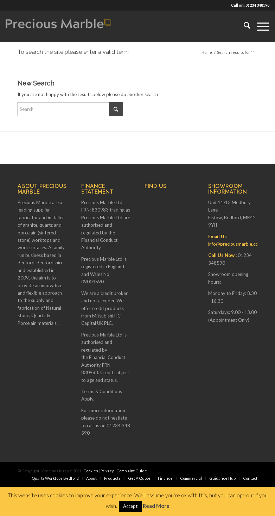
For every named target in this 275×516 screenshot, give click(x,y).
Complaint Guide (131, 470)
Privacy (107, 470)
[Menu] (259, 26)
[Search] (243, 26)
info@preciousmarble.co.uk (236, 244)
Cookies (90, 470)
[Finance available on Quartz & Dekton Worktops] (58, 26)
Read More (156, 506)
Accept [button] (130, 506)
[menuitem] (243, 26)
